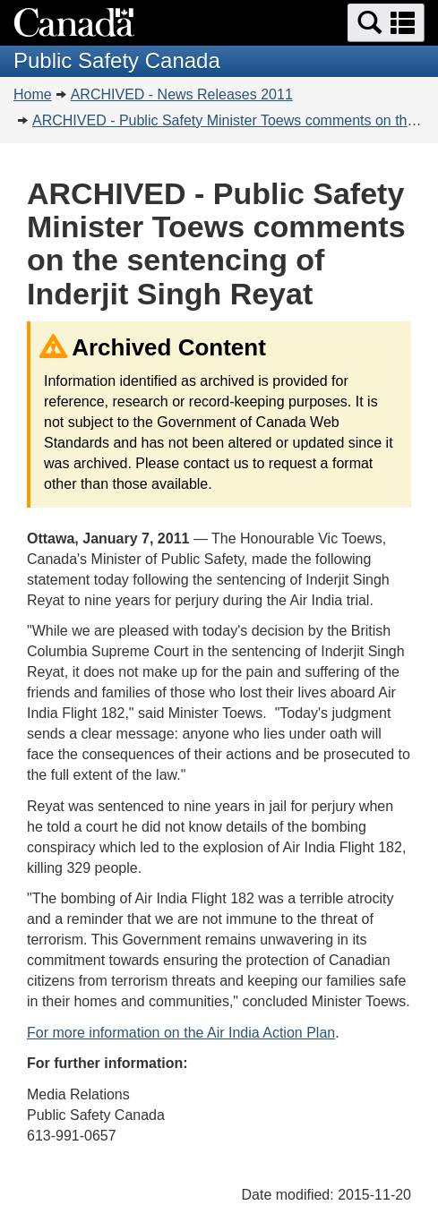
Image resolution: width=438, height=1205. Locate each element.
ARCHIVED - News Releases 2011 (182, 94)
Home (32, 94)
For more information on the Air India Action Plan (181, 1032)
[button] (386, 23)
